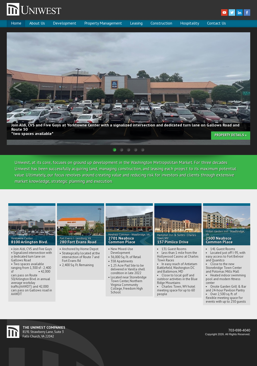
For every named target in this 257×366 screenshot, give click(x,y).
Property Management (103, 23)
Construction (161, 23)
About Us (37, 23)
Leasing (136, 23)
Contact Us (216, 23)
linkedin (239, 12)
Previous (17, 87)
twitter (232, 12)
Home (16, 23)
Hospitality (189, 23)
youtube (224, 12)
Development (64, 23)
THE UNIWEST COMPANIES (44, 327)
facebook (247, 12)
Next (240, 87)
